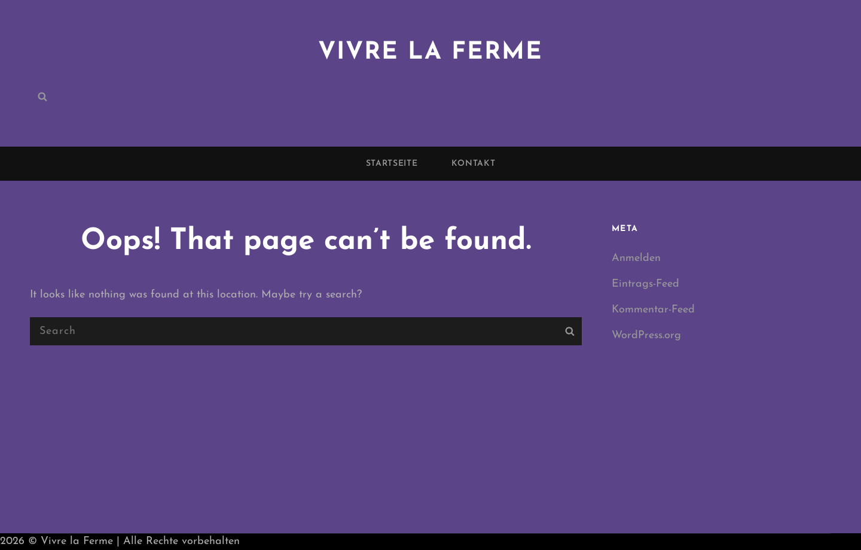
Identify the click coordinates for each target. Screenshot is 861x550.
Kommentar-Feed (653, 309)
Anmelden (636, 258)
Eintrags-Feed (645, 284)
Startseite (392, 163)
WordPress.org (646, 335)
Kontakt (473, 163)
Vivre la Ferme (430, 53)
